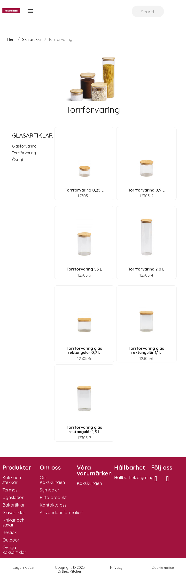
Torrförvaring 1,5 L (84, 269)
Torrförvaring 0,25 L (84, 190)
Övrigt (17, 159)
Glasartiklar (32, 135)
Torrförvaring (24, 152)
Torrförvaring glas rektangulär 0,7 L (84, 350)
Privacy (116, 567)
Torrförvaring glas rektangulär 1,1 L (146, 350)
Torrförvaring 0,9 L (146, 190)
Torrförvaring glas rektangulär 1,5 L (84, 429)
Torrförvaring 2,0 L (146, 269)
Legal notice (23, 567)
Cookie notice (163, 567)
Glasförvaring (24, 146)
